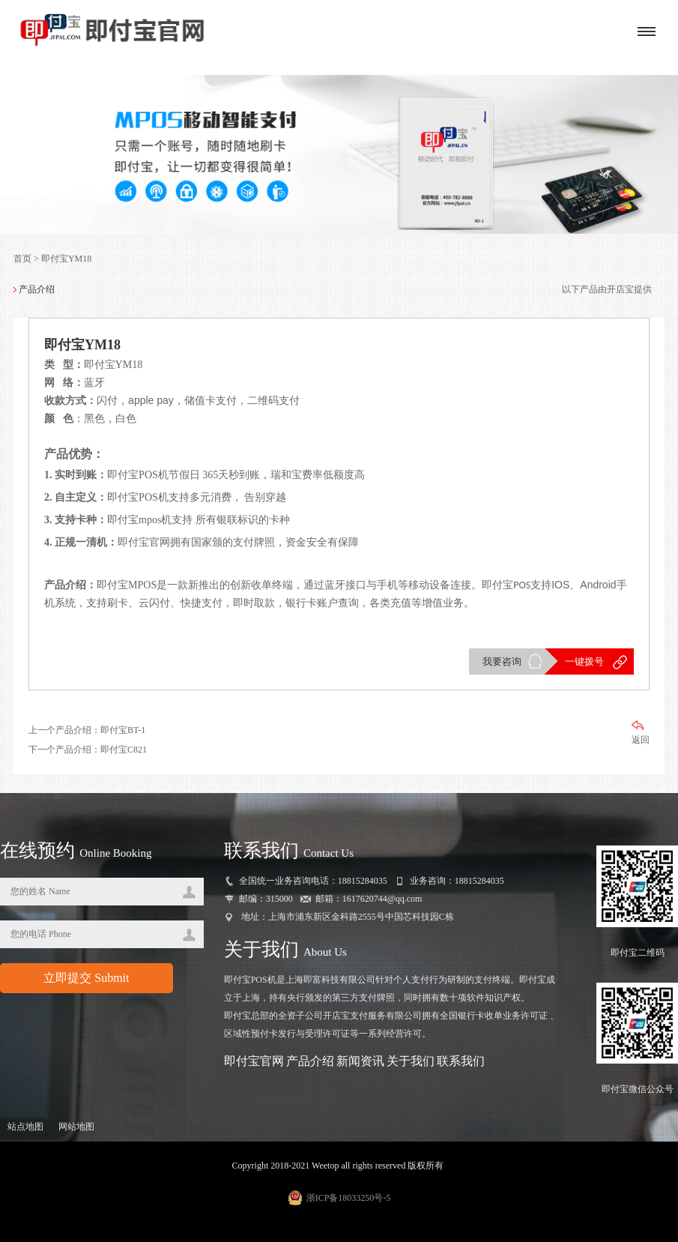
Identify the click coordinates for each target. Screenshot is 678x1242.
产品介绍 (310, 1061)
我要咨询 (501, 661)
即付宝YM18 (66, 258)
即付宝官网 (254, 1061)
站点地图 (25, 1126)
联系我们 (461, 1061)
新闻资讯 (360, 1061)
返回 (641, 732)
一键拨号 (584, 661)
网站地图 (76, 1126)
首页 (22, 258)
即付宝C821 (123, 749)
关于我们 (411, 1061)
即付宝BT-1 (122, 730)
